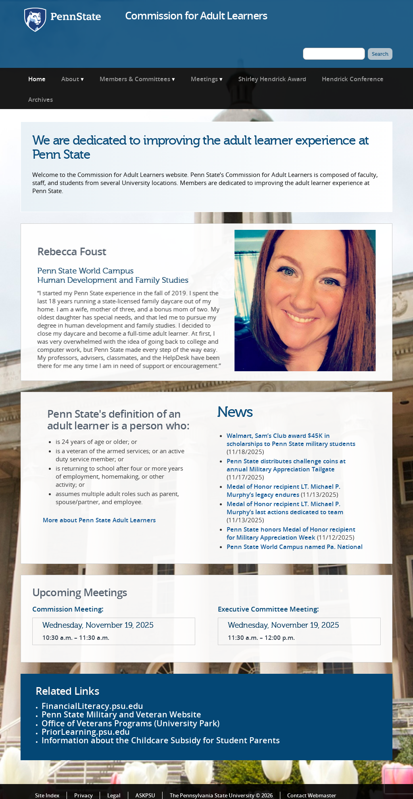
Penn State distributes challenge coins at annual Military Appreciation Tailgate (286, 464)
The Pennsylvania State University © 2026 (221, 794)
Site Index (47, 794)
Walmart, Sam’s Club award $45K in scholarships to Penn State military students (291, 438)
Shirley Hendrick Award (272, 79)
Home (37, 79)
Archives (40, 99)
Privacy (83, 794)
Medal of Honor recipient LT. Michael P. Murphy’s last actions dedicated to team (285, 506)
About (70, 79)
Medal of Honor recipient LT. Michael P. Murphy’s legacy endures (283, 489)
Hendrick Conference (353, 79)
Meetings (204, 79)
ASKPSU (145, 794)
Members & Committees (135, 79)
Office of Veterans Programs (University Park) (130, 722)
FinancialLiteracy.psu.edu (92, 704)
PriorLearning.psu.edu (86, 730)
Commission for (196, 15)
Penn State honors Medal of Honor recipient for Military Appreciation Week (291, 532)
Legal (114, 794)
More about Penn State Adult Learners (99, 519)
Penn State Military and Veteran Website (121, 713)
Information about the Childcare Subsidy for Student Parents (161, 739)
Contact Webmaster (311, 794)
